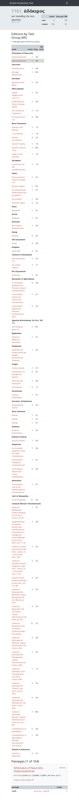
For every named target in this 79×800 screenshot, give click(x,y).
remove (62, 767)
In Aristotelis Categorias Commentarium (18, 462)
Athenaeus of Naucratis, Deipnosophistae (28, 769)
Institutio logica (18, 203)
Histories (15, 251)
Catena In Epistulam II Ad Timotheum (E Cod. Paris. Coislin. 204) (18, 674)
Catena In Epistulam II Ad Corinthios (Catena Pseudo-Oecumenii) (18, 628)
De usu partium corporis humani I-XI (19, 180)
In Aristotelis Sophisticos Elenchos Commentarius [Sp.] (18, 311)
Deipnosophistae (19, 57)
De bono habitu (18, 186)
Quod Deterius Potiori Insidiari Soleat (18, 104)
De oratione (17, 387)
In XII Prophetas (18, 500)
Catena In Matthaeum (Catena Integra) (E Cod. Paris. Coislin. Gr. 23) (18, 512)
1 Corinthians (17, 133)
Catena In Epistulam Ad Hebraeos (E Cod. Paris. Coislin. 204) (19, 702)
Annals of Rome (18, 440)
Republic (15, 210)
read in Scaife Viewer (23, 780)
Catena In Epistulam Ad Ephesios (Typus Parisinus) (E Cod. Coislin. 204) (19, 642)
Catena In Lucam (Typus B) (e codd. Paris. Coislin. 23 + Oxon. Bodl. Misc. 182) (19, 551)
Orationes (16, 275)
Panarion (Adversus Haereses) (16, 339)
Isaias (14, 243)
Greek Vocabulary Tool (21, 3)
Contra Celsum (18, 368)
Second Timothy (18, 144)
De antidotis (17, 199)
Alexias (15, 415)
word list (37, 791)
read (46, 791)
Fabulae (15, 236)
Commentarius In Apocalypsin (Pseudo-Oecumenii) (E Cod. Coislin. (19, 740)
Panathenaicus (18, 68)
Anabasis (15, 218)
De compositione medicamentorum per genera (19, 192)
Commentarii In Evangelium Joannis (18, 374)
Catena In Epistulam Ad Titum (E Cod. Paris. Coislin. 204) (17, 688)
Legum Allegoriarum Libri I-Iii (17, 95)
